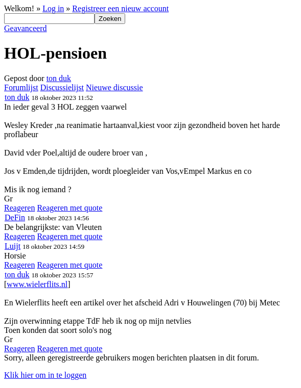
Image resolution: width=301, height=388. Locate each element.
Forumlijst (21, 87)
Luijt (12, 246)
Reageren (19, 207)
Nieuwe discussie (114, 87)
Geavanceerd (25, 28)
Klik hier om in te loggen (45, 375)
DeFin (15, 217)
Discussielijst (62, 87)
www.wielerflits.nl (37, 284)
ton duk (59, 78)
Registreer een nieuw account (120, 8)
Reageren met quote (69, 207)
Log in (53, 8)
